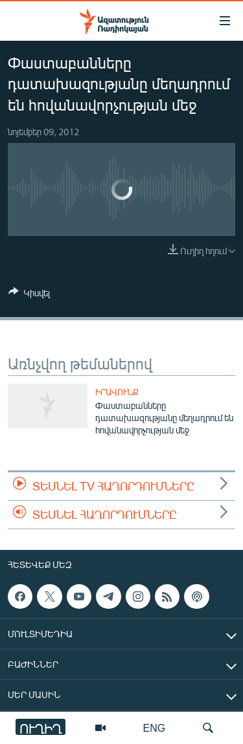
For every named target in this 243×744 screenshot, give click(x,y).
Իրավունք (117, 392)
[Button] (29, 295)
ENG (154, 727)
